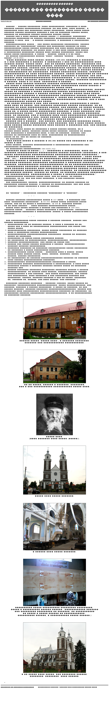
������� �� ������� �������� (17, 697)
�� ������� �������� (98, 21)
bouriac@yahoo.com (6, 21)
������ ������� (43, 21)
